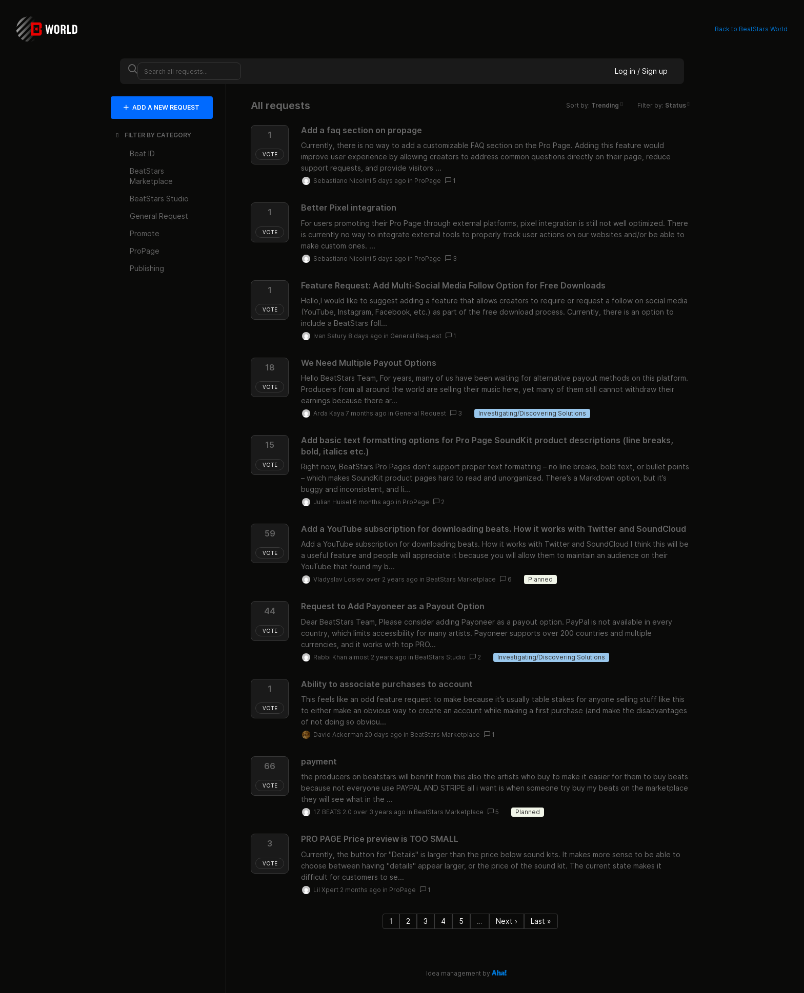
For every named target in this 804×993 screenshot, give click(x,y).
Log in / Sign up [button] (641, 71)
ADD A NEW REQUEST (161, 107)
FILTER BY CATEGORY (152, 135)
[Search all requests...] (189, 71)
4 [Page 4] (443, 921)
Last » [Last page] (541, 921)
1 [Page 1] (391, 921)
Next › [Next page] (506, 921)
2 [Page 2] (408, 921)
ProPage (427, 180)
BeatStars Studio (440, 657)
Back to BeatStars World (751, 29)
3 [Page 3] (426, 921)
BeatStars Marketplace (461, 579)
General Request (415, 336)
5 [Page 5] (461, 921)
